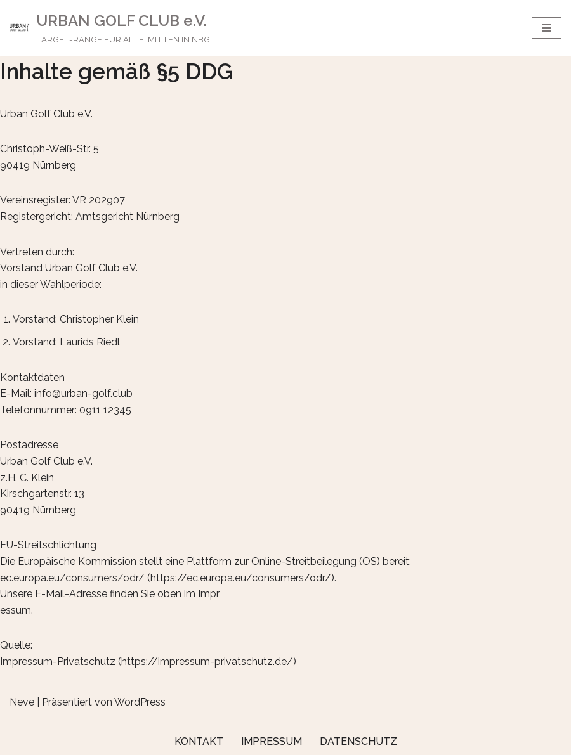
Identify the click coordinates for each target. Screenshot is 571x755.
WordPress (140, 702)
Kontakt (198, 741)
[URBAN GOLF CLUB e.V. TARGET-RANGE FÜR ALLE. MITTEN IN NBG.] (111, 28)
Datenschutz (358, 741)
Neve (22, 702)
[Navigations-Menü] (546, 28)
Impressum (271, 741)
